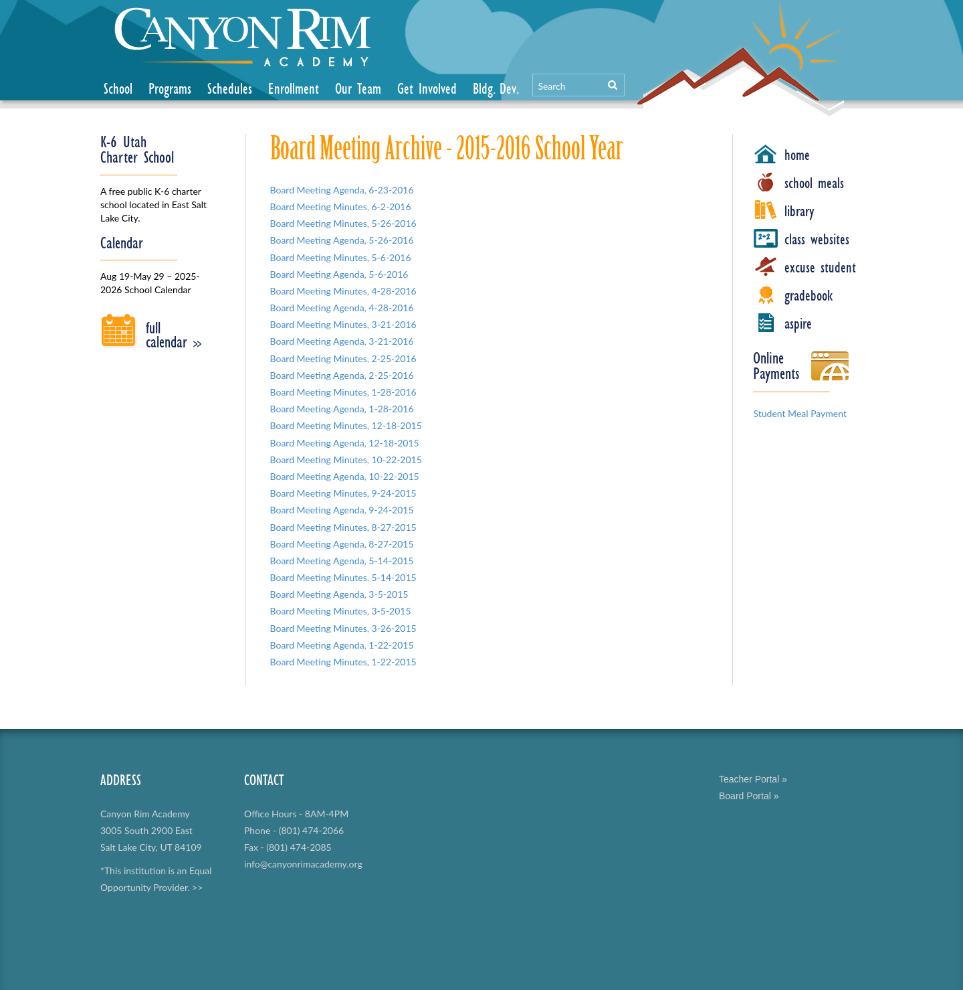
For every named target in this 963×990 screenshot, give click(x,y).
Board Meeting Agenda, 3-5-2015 (339, 594)
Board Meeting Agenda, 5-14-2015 (342, 560)
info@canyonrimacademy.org (303, 864)
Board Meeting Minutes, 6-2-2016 (340, 206)
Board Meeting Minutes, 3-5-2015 (340, 610)
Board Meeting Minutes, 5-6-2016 (340, 257)
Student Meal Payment (800, 413)
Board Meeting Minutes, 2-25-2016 (343, 358)
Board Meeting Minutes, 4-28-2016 (343, 291)
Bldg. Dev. (496, 88)
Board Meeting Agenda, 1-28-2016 (342, 408)
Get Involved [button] (427, 88)
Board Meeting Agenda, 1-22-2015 (342, 645)
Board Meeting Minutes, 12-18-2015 (346, 425)
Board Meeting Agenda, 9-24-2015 (342, 509)
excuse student (820, 267)
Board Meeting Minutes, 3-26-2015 (343, 628)
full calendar (173, 334)
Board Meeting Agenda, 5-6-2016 (339, 274)
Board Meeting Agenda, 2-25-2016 (342, 375)
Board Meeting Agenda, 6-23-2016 (342, 189)
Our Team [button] (358, 88)
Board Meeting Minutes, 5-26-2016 (343, 223)
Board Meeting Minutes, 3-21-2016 (343, 324)
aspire (798, 323)
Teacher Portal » (753, 779)
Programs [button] (169, 88)
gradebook (808, 295)
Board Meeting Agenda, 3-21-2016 (342, 341)
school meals (814, 182)
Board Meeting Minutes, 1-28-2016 (343, 392)
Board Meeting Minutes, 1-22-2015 (343, 661)
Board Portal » (749, 796)
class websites (816, 239)
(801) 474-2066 (311, 830)
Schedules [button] (229, 88)
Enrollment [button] (293, 88)
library (799, 210)
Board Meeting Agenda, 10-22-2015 (344, 476)
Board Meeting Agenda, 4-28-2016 (342, 307)
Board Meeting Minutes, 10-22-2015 (346, 459)
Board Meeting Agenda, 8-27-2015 (342, 544)
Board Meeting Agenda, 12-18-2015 (344, 442)
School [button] (118, 88)
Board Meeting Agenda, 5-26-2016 (342, 240)
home (797, 154)
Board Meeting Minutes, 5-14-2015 (343, 577)
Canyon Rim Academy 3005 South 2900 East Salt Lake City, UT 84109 (151, 830)
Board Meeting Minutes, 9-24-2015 (343, 493)
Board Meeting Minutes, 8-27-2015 (343, 527)
